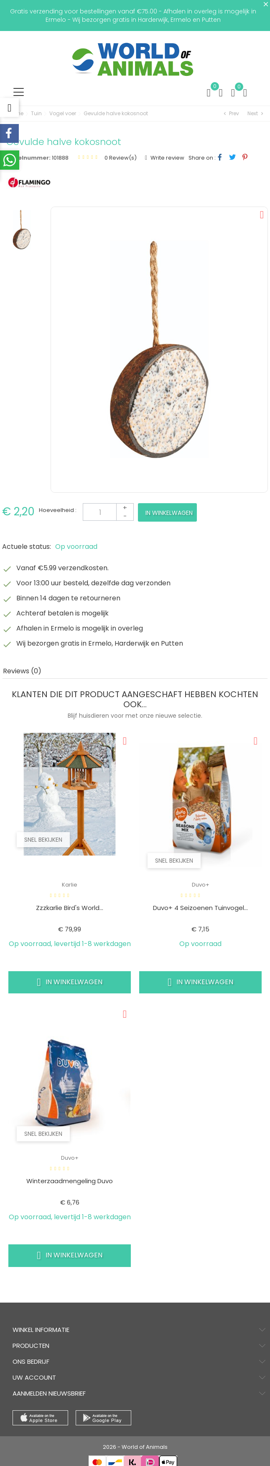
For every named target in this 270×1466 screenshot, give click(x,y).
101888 (60, 158)
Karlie (69, 885)
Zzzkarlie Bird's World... (69, 907)
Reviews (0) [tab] (22, 671)
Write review (166, 158)
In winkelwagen (169, 513)
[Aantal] (108, 512)
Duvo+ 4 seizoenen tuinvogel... (200, 907)
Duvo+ (200, 885)
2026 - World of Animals (135, 1447)
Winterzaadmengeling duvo (69, 1180)
